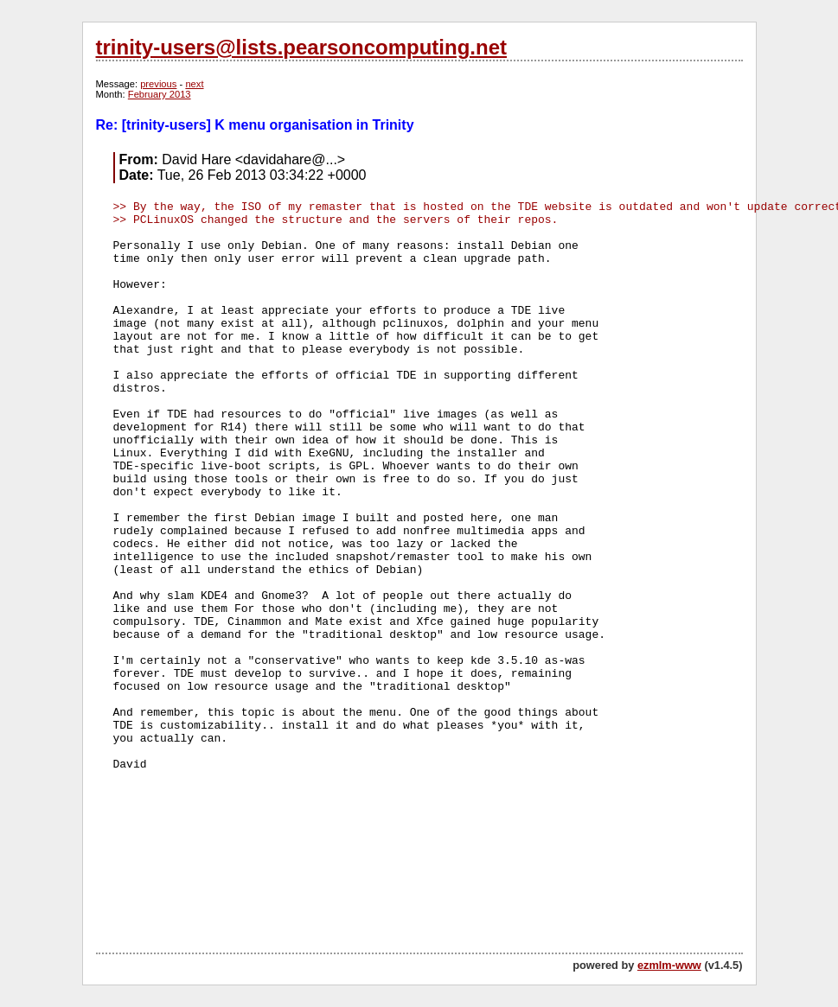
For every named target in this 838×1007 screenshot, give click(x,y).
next (194, 84)
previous (158, 84)
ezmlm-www (669, 965)
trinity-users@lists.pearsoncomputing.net (301, 47)
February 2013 (159, 94)
